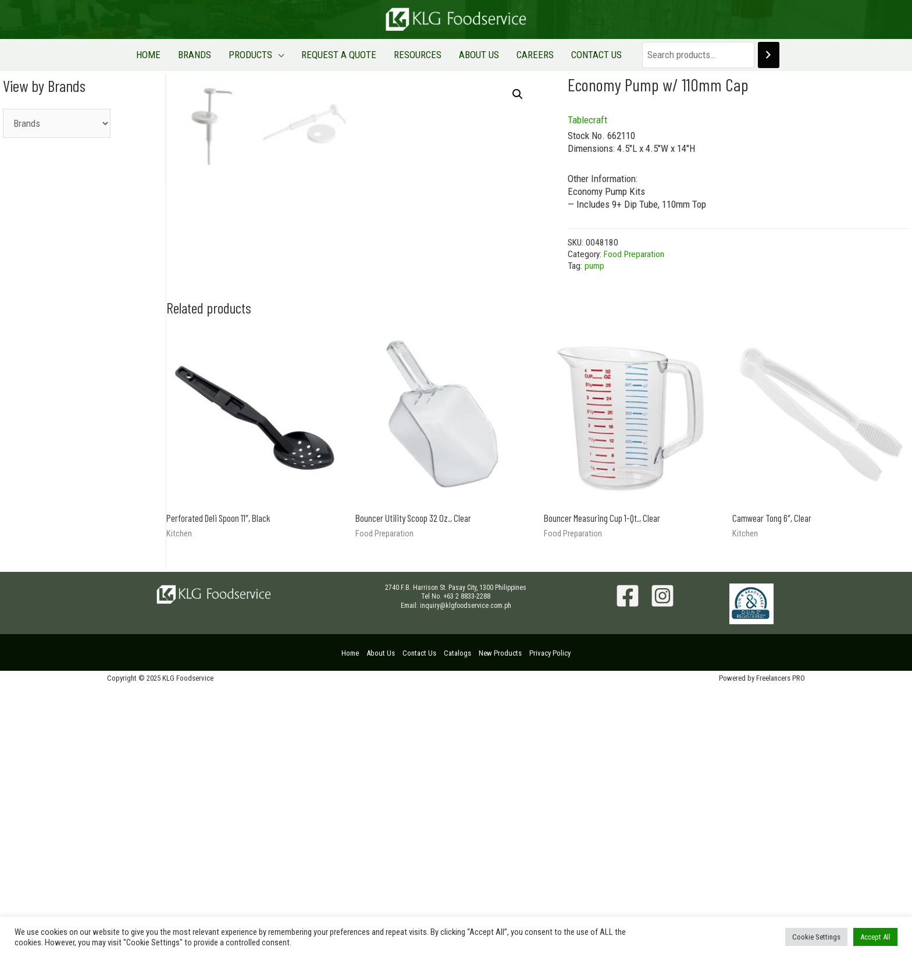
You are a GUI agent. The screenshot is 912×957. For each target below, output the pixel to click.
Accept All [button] (875, 937)
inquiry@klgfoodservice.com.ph (465, 876)
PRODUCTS (259, 55)
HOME (168, 55)
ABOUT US (470, 55)
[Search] (745, 55)
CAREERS (520, 55)
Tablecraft (587, 120)
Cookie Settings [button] (816, 937)
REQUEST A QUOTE (341, 55)
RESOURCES (415, 55)
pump (594, 266)
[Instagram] (662, 866)
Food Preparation (634, 254)
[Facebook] (627, 866)
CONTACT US (576, 55)
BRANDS (209, 55)
